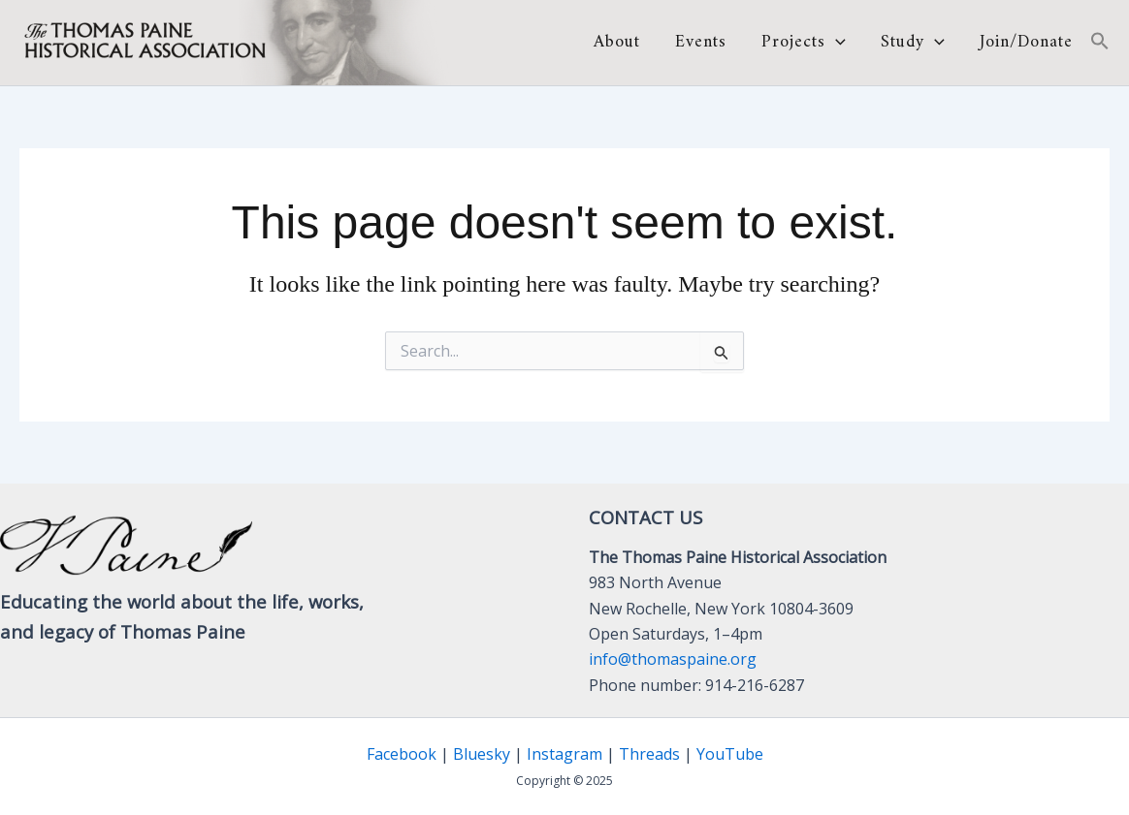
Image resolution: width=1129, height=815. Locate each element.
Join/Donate (1026, 42)
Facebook (401, 754)
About (617, 42)
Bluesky (481, 754)
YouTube (729, 754)
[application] (835, 42)
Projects (803, 42)
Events (700, 42)
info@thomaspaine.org (673, 659)
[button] (1100, 42)
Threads (649, 754)
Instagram (564, 754)
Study (913, 42)
